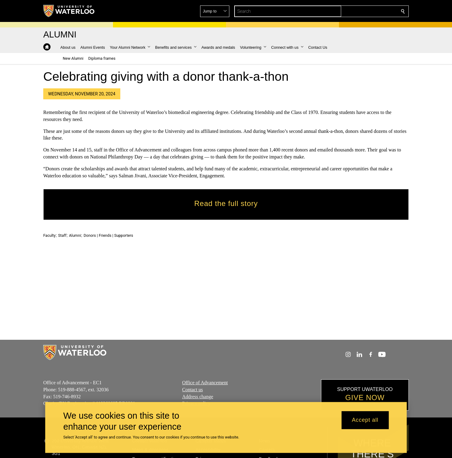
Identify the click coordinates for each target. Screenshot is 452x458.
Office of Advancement (205, 382)
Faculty (49, 235)
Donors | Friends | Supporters (108, 235)
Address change (197, 396)
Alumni (75, 235)
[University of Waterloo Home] (69, 11)
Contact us (192, 389)
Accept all (365, 420)
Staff (62, 235)
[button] (358, 11)
